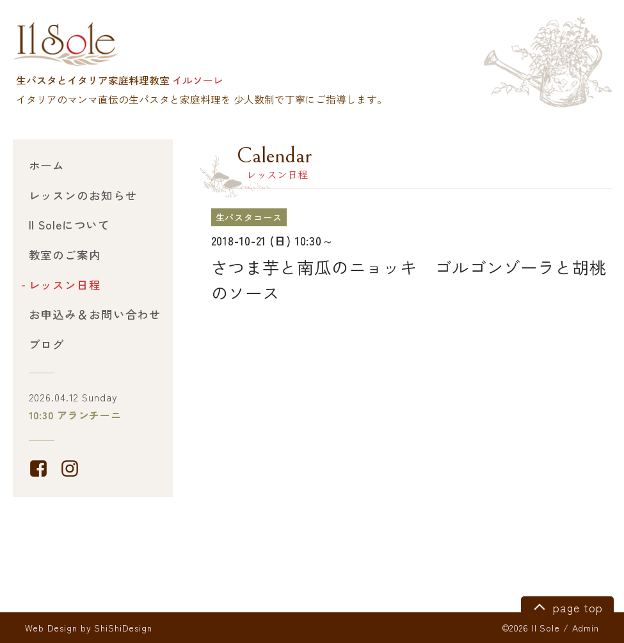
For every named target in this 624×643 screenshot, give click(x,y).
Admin (585, 627)
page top (566, 606)
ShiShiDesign (123, 627)
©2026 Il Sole (531, 627)
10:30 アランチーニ (75, 415)
